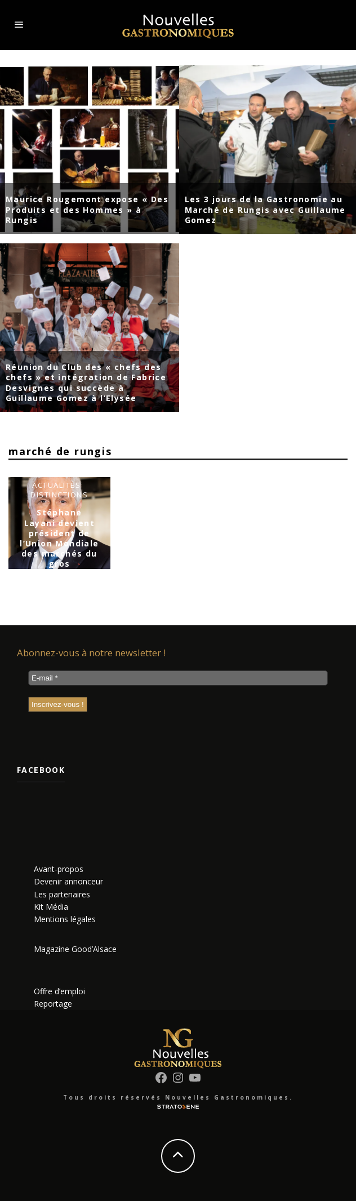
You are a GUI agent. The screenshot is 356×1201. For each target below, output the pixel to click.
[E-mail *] (178, 678)
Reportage (53, 1003)
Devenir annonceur (68, 881)
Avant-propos (58, 869)
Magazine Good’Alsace (75, 949)
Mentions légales (65, 919)
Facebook (41, 769)
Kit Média (51, 906)
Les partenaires (62, 894)
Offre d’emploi (59, 991)
